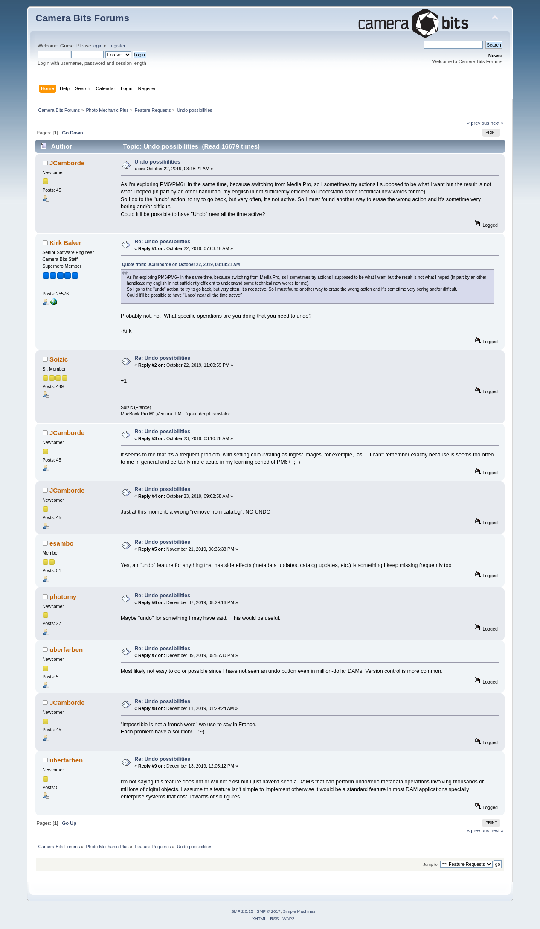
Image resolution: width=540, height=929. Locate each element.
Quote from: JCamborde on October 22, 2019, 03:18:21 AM (181, 264)
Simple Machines (299, 911)
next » (497, 123)
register (117, 45)
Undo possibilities (157, 162)
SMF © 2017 (269, 911)
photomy (62, 596)
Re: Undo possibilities (162, 242)
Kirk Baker (65, 242)
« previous (478, 123)
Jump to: (431, 864)
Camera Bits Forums (82, 18)
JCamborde (66, 163)
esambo (61, 543)
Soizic (58, 359)
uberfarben (66, 649)
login (98, 45)
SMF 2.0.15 (242, 911)
